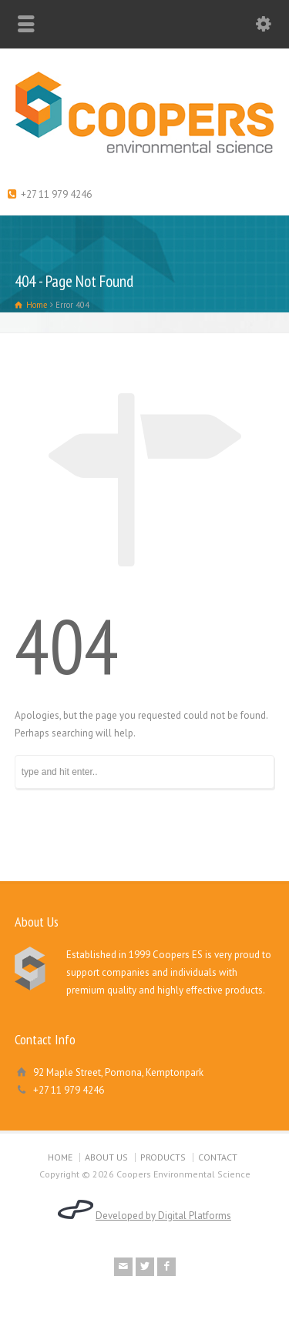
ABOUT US (106, 1157)
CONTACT (217, 1157)
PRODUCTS (163, 1157)
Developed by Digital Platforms (163, 1215)
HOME (60, 1157)
